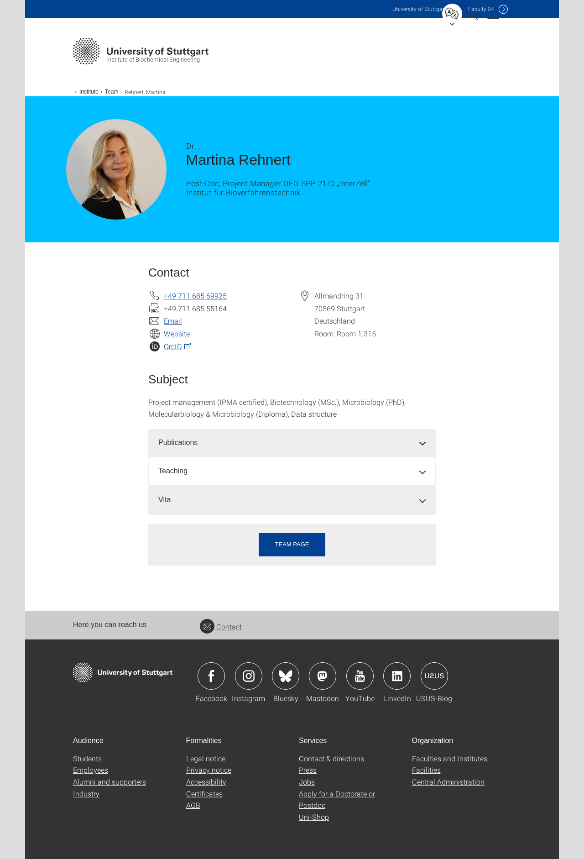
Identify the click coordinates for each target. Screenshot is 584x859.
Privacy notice (208, 770)
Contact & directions (331, 758)
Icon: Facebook (211, 676)
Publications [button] (178, 442)
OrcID (173, 346)
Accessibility (206, 781)
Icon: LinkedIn (397, 676)
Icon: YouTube (360, 676)
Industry (86, 793)
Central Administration (448, 781)
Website (177, 333)
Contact (221, 626)
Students (87, 758)
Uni (419, 8)
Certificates (204, 793)
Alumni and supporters (109, 781)
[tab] (292, 443)
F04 (481, 8)
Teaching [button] (173, 471)
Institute (89, 92)
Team (111, 92)
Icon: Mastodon (322, 676)
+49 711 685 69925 (195, 295)
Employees (90, 770)
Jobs (307, 781)
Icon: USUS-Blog (434, 676)
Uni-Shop (314, 817)
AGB (193, 805)
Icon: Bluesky (285, 676)
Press (308, 770)
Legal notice (205, 758)
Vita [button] (164, 499)
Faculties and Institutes (449, 758)
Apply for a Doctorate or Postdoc (337, 799)
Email (173, 320)
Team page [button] (292, 544)
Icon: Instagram (248, 676)
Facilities (426, 770)
